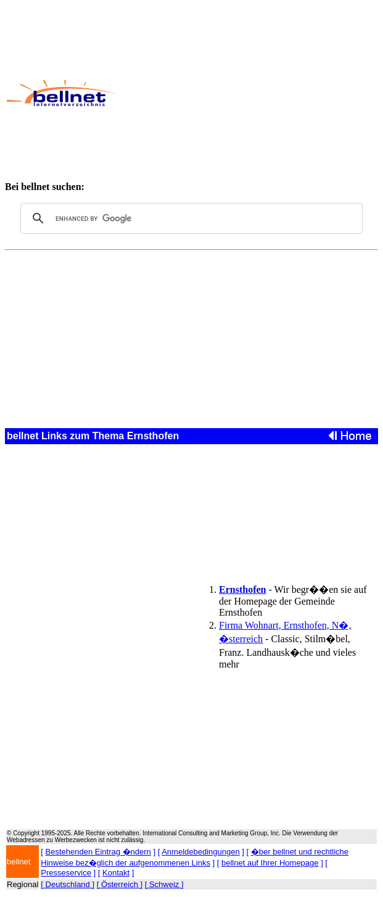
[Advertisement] (249, 93)
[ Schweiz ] (164, 884)
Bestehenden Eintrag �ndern (98, 851)
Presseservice (66, 872)
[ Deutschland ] (67, 884)
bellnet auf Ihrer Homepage (270, 862)
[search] (190, 218)
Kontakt (116, 872)
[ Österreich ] (119, 884)
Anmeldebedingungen (201, 851)
